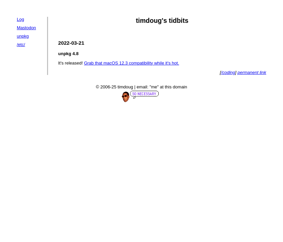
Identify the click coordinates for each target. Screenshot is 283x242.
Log (20, 19)
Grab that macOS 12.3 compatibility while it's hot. (131, 63)
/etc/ (21, 44)
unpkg (23, 36)
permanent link (252, 72)
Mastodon (26, 27)
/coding (228, 72)
